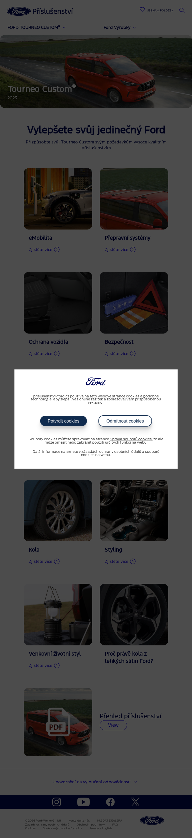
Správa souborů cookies (131, 439)
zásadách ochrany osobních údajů (111, 452)
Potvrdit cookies (63, 421)
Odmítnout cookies (125, 421)
